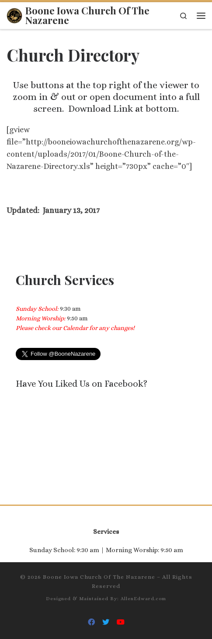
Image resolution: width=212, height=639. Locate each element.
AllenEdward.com (143, 598)
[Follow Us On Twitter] (105, 622)
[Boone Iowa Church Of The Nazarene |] (14, 14)
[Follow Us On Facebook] (91, 622)
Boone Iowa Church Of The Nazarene (99, 577)
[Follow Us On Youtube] (121, 622)
